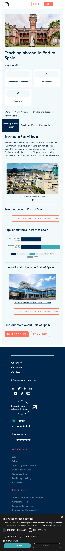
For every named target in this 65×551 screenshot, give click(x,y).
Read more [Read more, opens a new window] (57, 525)
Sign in (36, 4)
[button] (32, 541)
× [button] (62, 517)
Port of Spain (11, 116)
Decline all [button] (47, 546)
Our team (16, 367)
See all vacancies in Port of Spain (35, 218)
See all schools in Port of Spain (36, 311)
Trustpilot (21, 420)
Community (40, 334)
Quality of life (16, 334)
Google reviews (20, 434)
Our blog (16, 372)
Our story (16, 362)
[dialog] (32, 532)
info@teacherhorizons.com (23, 380)
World (7, 112)
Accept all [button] (17, 546)
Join (48, 4)
